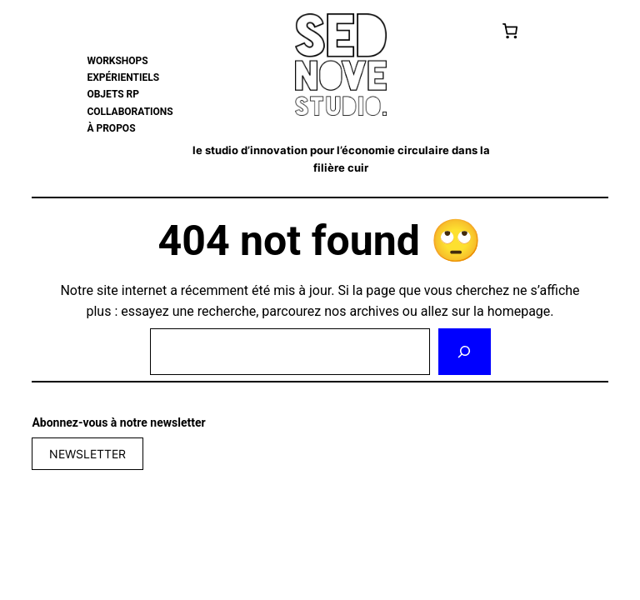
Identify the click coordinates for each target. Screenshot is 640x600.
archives (373, 311)
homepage (519, 311)
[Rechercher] (464, 351)
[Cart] (510, 30)
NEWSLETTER (87, 454)
